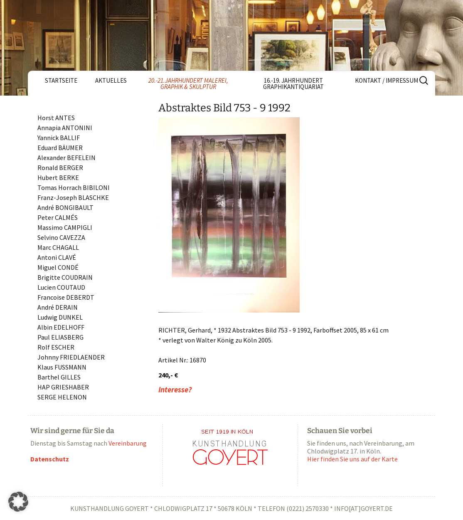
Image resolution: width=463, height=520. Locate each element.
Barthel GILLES (59, 377)
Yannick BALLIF (58, 137)
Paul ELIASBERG (60, 337)
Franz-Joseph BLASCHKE (73, 197)
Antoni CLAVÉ (56, 257)
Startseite (61, 80)
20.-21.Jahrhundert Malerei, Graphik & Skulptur (188, 83)
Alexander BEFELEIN (66, 157)
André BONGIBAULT (65, 207)
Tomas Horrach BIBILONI (73, 187)
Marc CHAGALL (58, 247)
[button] (18, 501)
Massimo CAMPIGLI (64, 227)
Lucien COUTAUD (61, 287)
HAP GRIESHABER (63, 387)
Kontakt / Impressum (386, 80)
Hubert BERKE (58, 177)
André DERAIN (57, 307)
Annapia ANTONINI (64, 127)
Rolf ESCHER (55, 347)
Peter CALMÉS (57, 217)
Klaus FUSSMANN (61, 367)
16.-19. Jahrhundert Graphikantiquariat (293, 83)
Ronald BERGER (60, 167)
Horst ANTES (56, 117)
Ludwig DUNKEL (60, 317)
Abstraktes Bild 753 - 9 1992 (224, 107)
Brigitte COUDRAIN (65, 277)
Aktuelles (111, 80)
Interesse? (175, 389)
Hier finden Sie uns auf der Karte (352, 459)
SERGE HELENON (62, 397)
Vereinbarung (127, 443)
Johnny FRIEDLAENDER (71, 357)
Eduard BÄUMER (60, 147)
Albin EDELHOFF (60, 327)
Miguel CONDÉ (58, 267)
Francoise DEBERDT (65, 297)
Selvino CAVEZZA (61, 237)
